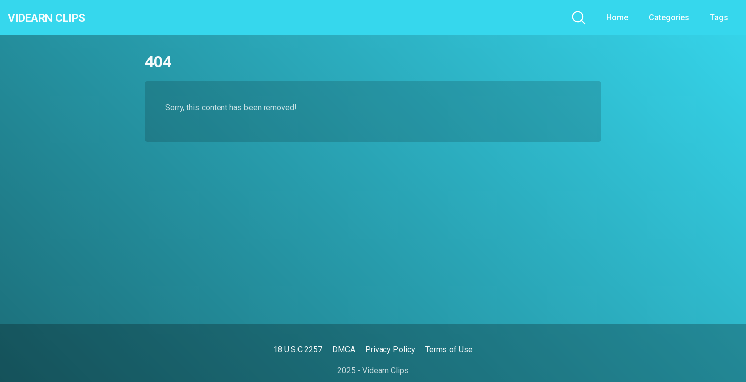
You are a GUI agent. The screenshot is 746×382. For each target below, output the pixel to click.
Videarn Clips (57, 17)
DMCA (343, 349)
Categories (669, 17)
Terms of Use (449, 349)
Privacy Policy (390, 349)
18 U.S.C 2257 (297, 349)
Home (617, 17)
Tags (719, 17)
